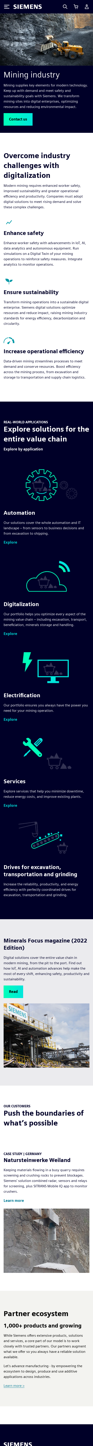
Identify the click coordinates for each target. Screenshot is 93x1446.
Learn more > (14, 1386)
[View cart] (75, 6)
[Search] (65, 6)
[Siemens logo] (27, 6)
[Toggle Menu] (7, 7)
